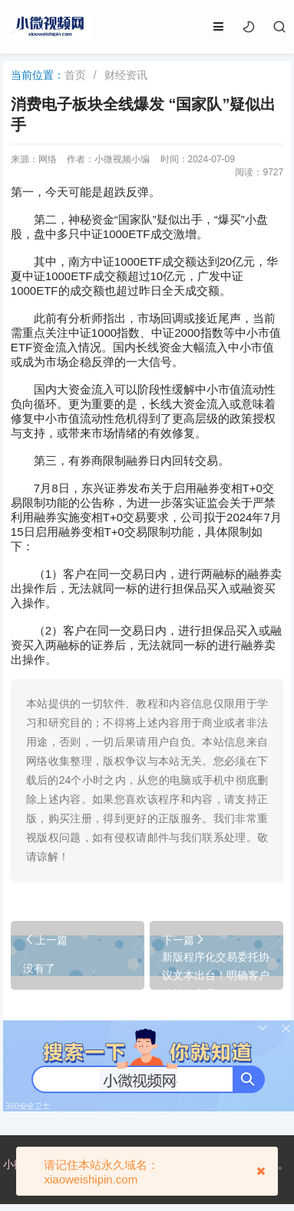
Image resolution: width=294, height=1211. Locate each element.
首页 (75, 75)
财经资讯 (125, 75)
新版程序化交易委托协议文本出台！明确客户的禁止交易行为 (215, 975)
